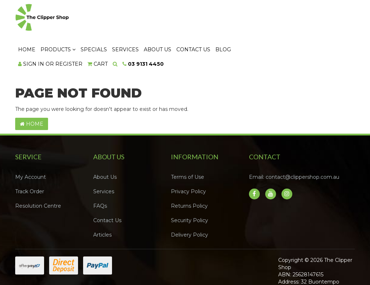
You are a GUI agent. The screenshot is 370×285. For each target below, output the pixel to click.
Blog (311, 18)
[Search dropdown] (203, 33)
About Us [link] (105, 146)
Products (145, 18)
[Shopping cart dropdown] (185, 33)
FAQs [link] (100, 175)
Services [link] (103, 160)
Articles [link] (102, 203)
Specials (181, 18)
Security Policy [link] (189, 189)
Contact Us (281, 18)
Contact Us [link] (107, 189)
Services (213, 18)
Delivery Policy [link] (189, 203)
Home (114, 18)
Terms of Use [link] (187, 146)
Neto (331, 271)
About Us (245, 18)
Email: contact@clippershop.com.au (294, 146)
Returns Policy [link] (189, 175)
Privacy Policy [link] (188, 160)
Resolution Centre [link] (38, 175)
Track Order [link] (29, 160)
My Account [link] (30, 146)
